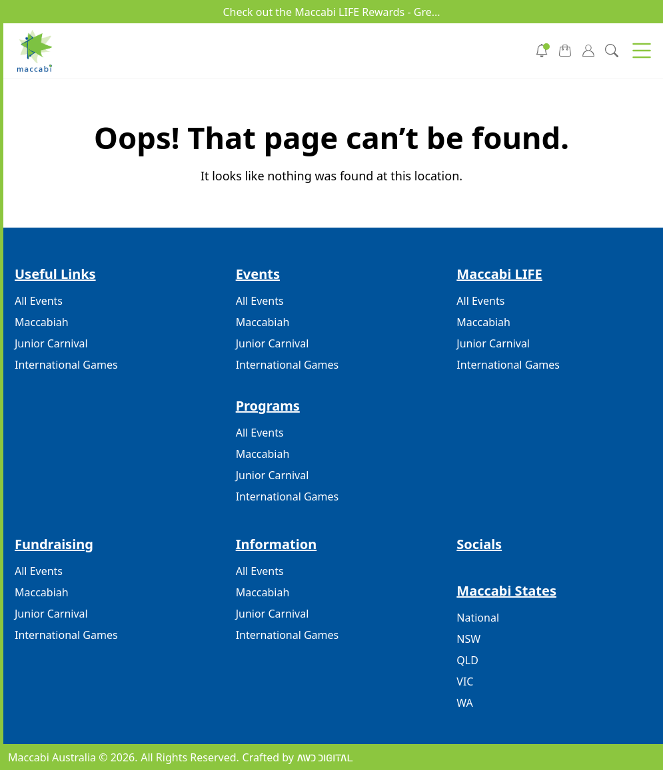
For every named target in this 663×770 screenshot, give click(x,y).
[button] (641, 50)
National (477, 617)
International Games (66, 364)
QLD (467, 660)
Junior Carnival (51, 343)
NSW (468, 639)
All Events (39, 300)
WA (464, 702)
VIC (464, 681)
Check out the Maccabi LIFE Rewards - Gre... (331, 12)
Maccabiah (42, 322)
